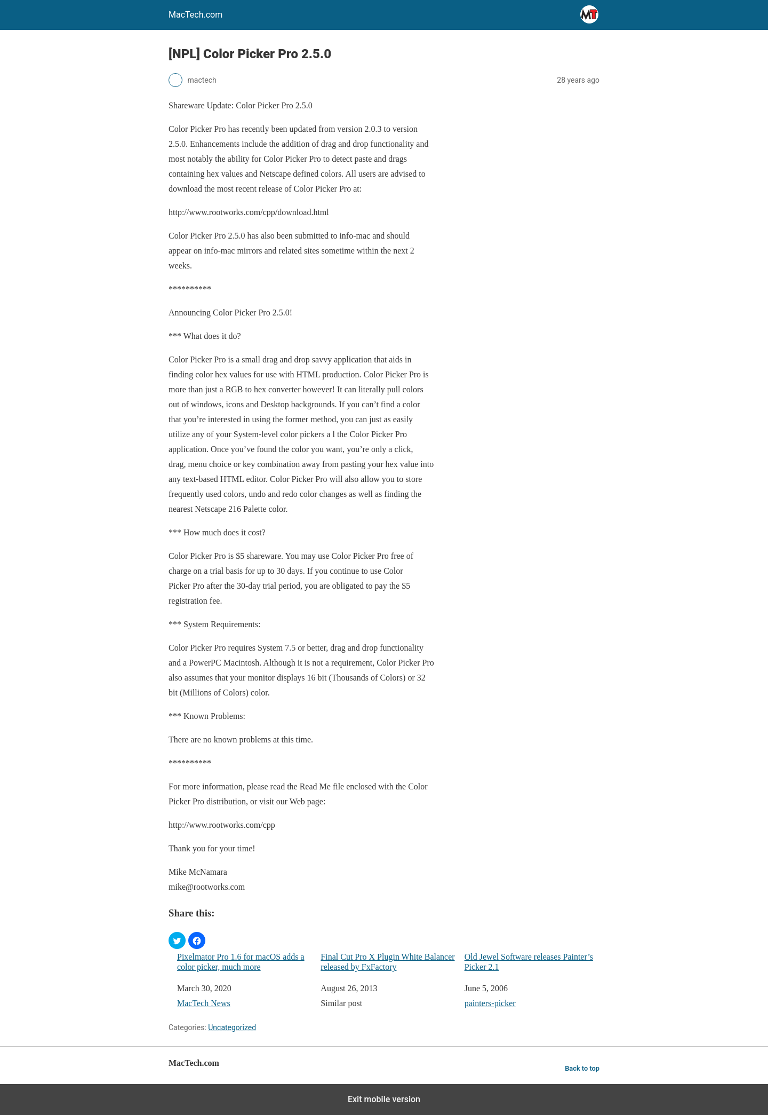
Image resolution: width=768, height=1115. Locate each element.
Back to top (582, 1068)
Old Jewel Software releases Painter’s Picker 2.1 (529, 961)
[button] (177, 940)
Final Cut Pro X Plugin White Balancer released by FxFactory (387, 961)
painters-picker (490, 1003)
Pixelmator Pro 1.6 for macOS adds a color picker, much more (241, 961)
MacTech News (203, 1003)
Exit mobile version (384, 1099)
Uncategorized (232, 1027)
